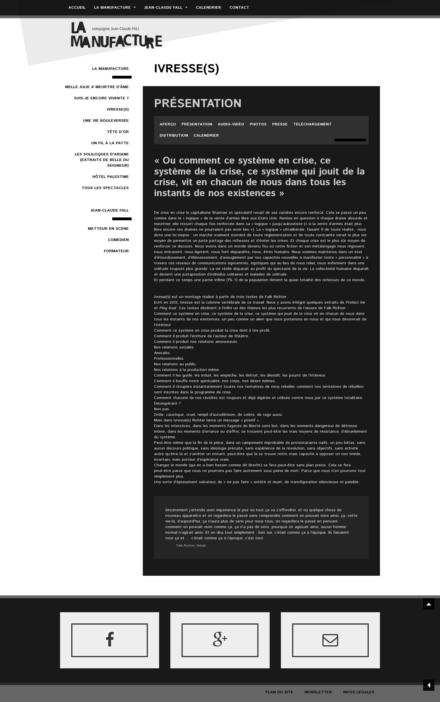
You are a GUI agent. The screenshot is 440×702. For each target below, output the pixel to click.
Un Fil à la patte (110, 143)
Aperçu (168, 124)
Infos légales (358, 692)
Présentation (197, 124)
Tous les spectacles (105, 188)
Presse (280, 124)
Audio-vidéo (231, 124)
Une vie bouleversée (106, 120)
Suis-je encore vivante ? (101, 98)
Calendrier (208, 7)
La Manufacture (115, 7)
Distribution (174, 135)
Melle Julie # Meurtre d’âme (97, 87)
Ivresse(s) (118, 109)
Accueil (77, 7)
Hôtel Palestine (110, 177)
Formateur (116, 251)
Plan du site (279, 692)
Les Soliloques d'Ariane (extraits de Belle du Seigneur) (102, 160)
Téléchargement (312, 124)
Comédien (118, 240)
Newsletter (318, 692)
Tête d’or (118, 132)
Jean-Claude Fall (165, 7)
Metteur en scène (108, 228)
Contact (239, 7)
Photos (258, 124)
